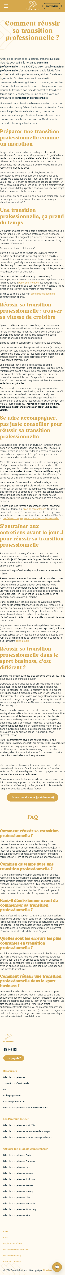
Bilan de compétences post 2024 (19, 1125)
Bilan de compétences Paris (17, 1155)
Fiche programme (11, 1095)
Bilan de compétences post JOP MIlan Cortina (25, 1107)
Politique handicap (12, 1255)
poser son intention (28, 282)
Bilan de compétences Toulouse (19, 1179)
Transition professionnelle (16, 1083)
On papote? (14, 1058)
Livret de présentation (13, 1101)
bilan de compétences (34, 509)
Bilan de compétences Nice (16, 1215)
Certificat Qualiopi (12, 1261)
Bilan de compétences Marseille (19, 1203)
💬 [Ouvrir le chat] (57, 1267)
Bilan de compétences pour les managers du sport (27, 1137)
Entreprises (52, 6)
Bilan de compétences (14, 1077)
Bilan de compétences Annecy (18, 1191)
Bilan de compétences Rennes (18, 1185)
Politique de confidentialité (16, 1249)
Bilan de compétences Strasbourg (19, 1209)
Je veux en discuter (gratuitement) (32, 797)
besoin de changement (43, 293)
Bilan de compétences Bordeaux (19, 1161)
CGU (5, 1231)
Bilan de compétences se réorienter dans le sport (27, 1131)
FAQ (5, 1089)
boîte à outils (22, 640)
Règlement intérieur (12, 1243)
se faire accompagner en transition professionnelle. (31, 518)
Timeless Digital (51, 1270)
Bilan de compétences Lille (16, 1197)
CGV (5, 1237)
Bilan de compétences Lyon (16, 1167)
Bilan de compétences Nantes (18, 1173)
